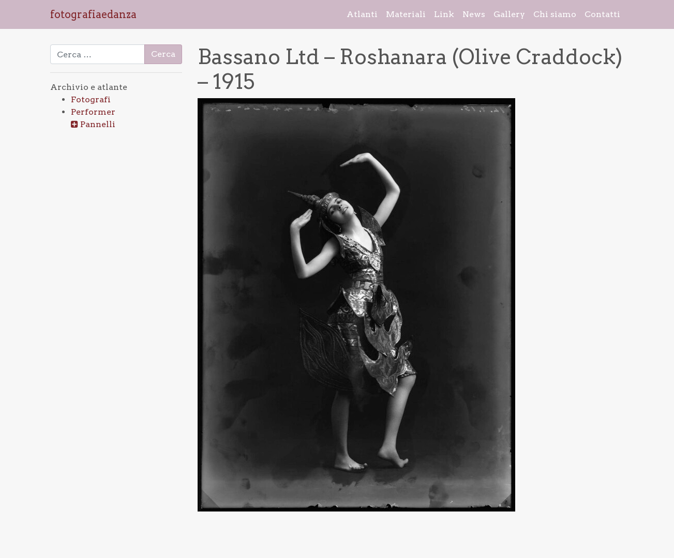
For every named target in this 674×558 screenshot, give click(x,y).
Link (444, 14)
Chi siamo (554, 14)
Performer (93, 112)
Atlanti (362, 14)
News (473, 14)
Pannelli (97, 124)
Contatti (602, 14)
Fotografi (91, 99)
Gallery (509, 14)
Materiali (406, 14)
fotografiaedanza (93, 14)
